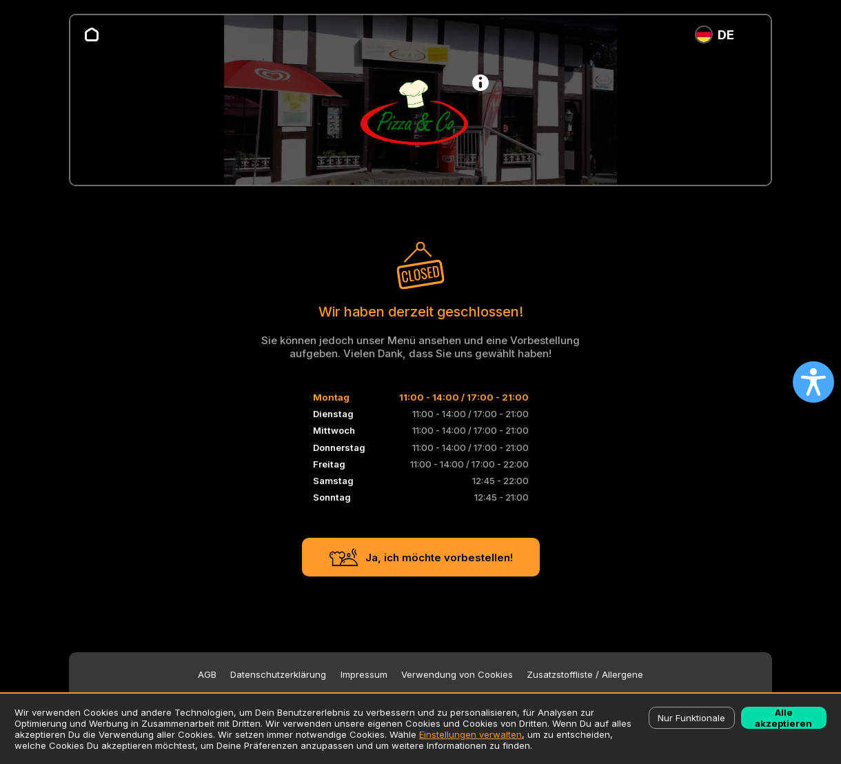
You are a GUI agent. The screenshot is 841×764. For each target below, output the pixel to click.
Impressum (364, 675)
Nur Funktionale (691, 717)
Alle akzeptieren (783, 718)
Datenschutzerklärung (278, 675)
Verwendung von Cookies (457, 675)
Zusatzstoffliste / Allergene (585, 675)
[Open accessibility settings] (813, 382)
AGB (207, 675)
